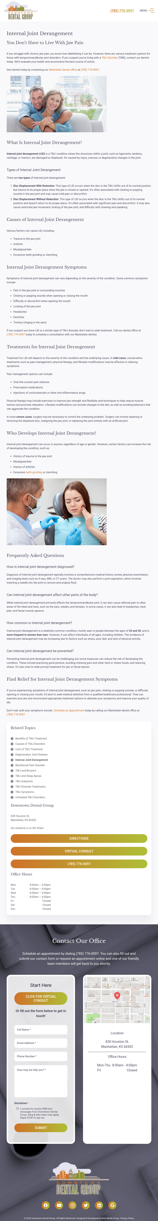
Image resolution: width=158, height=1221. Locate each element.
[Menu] (147, 11)
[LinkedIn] (99, 1205)
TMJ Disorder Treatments (30, 786)
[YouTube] (59, 1205)
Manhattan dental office (63, 69)
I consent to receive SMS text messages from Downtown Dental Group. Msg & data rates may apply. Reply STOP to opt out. (39, 1113)
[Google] (112, 1205)
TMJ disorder (110, 57)
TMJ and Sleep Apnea (28, 776)
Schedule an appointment (69, 710)
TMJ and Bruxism (25, 770)
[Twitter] (86, 1205)
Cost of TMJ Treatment (29, 749)
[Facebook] (46, 1205)
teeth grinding (34, 472)
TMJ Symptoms (24, 792)
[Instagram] (72, 1205)
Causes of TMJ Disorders (30, 743)
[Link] (21, 10)
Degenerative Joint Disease (31, 754)
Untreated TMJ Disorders (30, 797)
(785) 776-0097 (122, 11)
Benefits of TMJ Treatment (31, 738)
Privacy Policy (127, 1218)
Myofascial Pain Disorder (30, 765)
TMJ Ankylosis (24, 781)
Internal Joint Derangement (31, 759)
